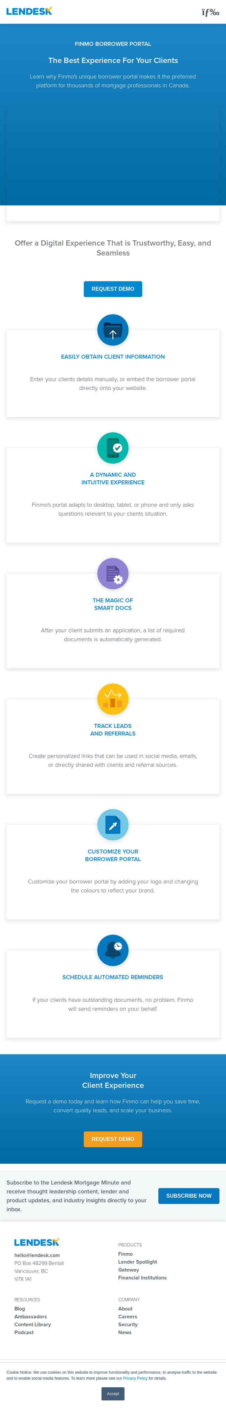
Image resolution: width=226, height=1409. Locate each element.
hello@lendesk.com (37, 1255)
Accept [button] (113, 1394)
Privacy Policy (135, 1378)
